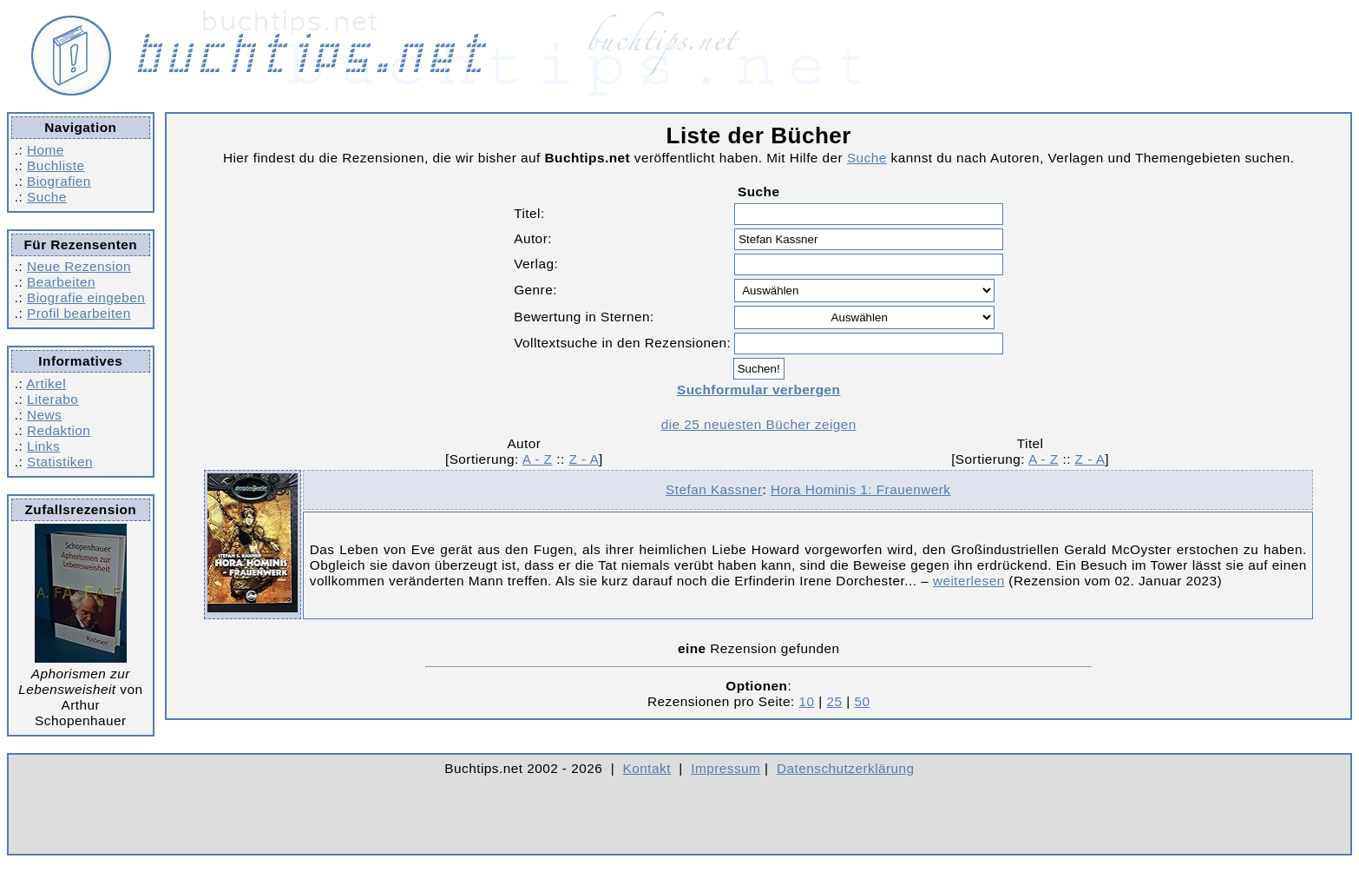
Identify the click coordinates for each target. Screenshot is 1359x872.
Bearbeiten (61, 281)
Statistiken (60, 461)
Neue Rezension (79, 266)
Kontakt (647, 768)
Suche (47, 196)
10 (807, 701)
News (44, 414)
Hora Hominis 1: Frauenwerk (860, 489)
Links (43, 446)
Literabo (52, 399)
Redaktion (58, 430)
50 (862, 701)
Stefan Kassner (714, 489)
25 (834, 701)
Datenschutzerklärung (846, 768)
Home (45, 149)
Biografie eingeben (86, 297)
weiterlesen (969, 580)
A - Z (537, 459)
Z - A (583, 459)
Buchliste (55, 165)
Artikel (46, 383)
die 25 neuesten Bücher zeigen (759, 424)
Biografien (59, 181)
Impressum (725, 768)
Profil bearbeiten (79, 313)
